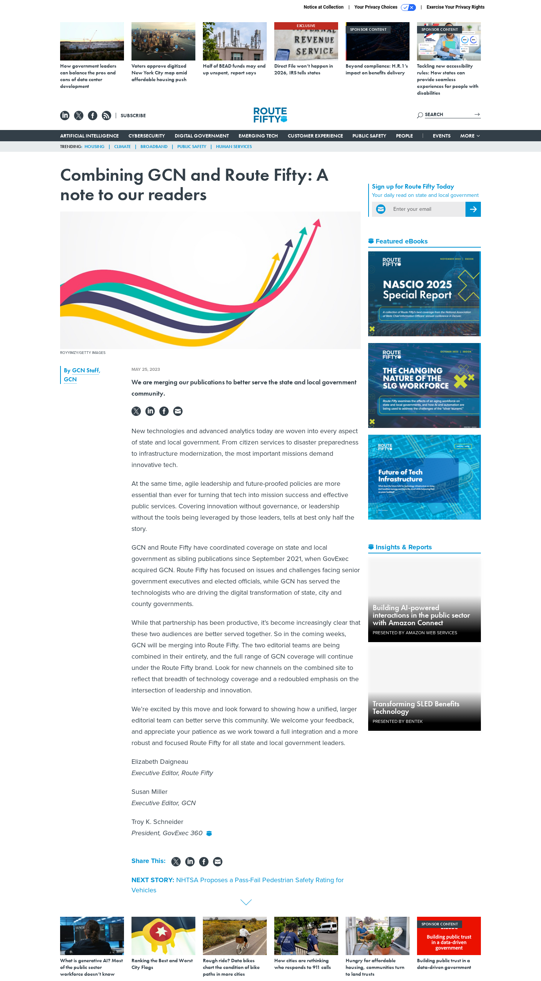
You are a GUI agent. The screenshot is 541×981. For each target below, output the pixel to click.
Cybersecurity (146, 135)
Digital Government (202, 135)
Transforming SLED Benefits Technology (416, 707)
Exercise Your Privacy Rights (456, 7)
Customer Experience (315, 135)
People (404, 135)
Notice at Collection (323, 7)
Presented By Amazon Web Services (415, 632)
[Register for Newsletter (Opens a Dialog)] (473, 209)
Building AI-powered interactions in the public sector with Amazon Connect (421, 615)
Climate (122, 147)
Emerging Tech (258, 135)
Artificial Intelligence (89, 135)
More (470, 135)
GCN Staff (85, 370)
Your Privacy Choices (385, 7)
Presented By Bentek (398, 721)
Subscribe (133, 115)
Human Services (234, 147)
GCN (70, 379)
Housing (94, 147)
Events (441, 135)
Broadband (154, 147)
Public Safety (369, 135)
